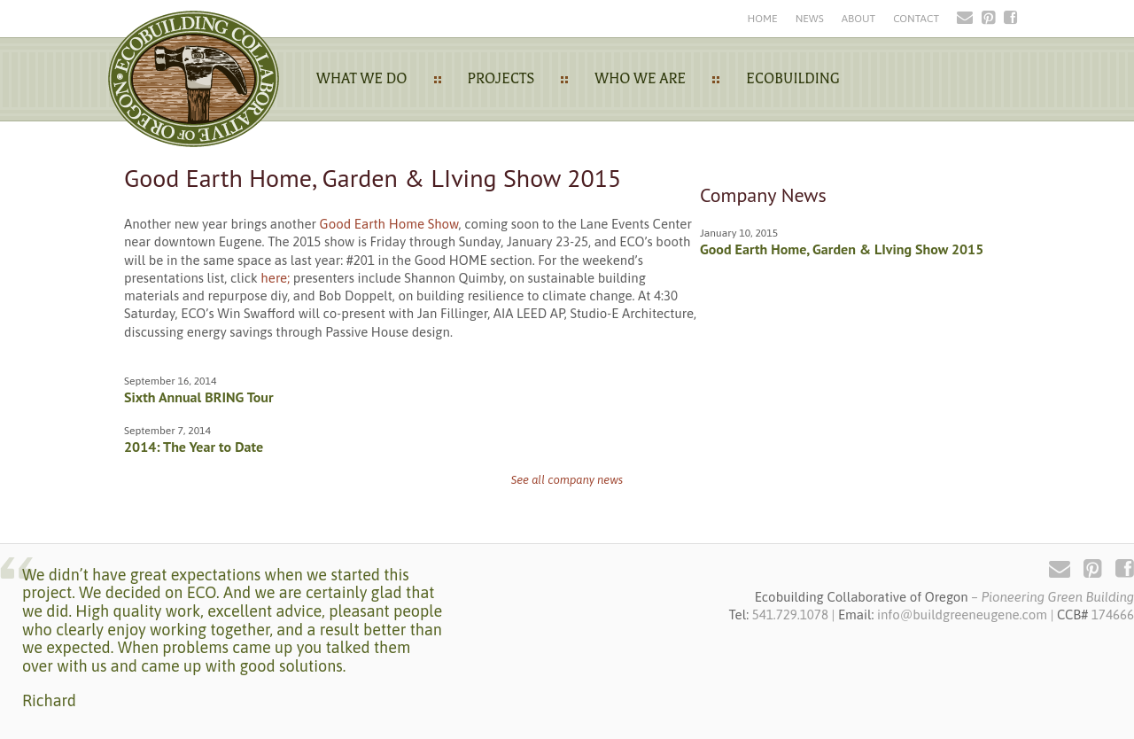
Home (762, 18)
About (858, 18)
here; (275, 277)
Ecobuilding (793, 79)
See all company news (567, 479)
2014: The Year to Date (193, 446)
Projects (501, 79)
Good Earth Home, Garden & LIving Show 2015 (841, 249)
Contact (916, 18)
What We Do (362, 79)
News (810, 18)
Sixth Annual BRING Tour (199, 397)
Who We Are (640, 79)
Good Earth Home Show (389, 223)
